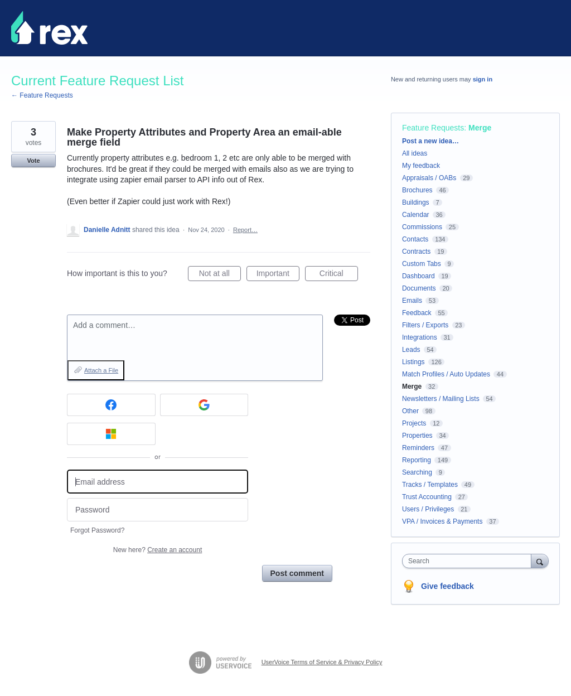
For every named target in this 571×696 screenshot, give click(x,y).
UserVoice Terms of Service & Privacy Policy (322, 662)
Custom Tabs (421, 264)
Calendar (415, 215)
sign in (482, 79)
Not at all (220, 275)
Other (410, 411)
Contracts (416, 251)
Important (278, 275)
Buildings (415, 202)
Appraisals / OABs (429, 178)
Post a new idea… (430, 141)
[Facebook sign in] (111, 405)
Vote (33, 160)
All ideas (414, 153)
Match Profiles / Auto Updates (446, 374)
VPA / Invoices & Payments (442, 521)
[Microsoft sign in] (111, 434)
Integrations (419, 337)
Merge (479, 127)
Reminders (418, 448)
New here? (157, 550)
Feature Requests (433, 127)
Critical (339, 275)
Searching (417, 472)
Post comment (297, 573)
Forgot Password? (97, 530)
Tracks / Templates (430, 485)
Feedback (417, 313)
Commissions (422, 227)
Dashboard (418, 276)
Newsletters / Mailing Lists (441, 399)
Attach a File (101, 370)
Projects (414, 423)
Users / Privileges (428, 509)
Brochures (417, 190)
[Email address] (157, 482)
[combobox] (469, 561)
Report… (245, 229)
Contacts (415, 239)
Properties (417, 435)
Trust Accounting (427, 497)
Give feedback (447, 586)
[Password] (157, 510)
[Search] (540, 561)
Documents (419, 288)
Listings (413, 362)
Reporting (416, 460)
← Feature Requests (42, 95)
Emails (412, 300)
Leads (411, 350)
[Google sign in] (204, 405)
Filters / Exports (425, 325)
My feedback (421, 166)
